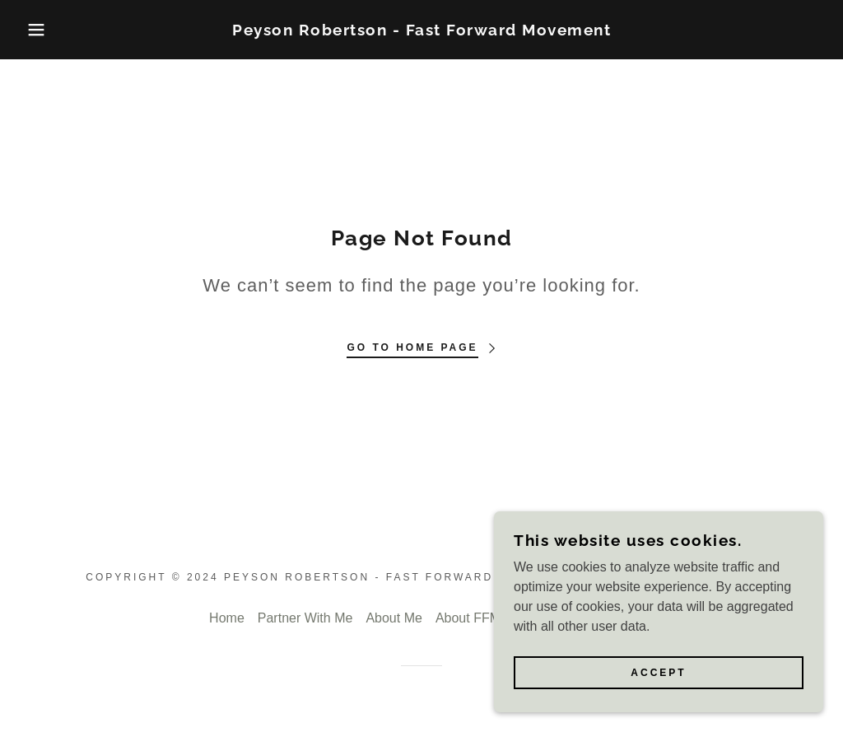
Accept (658, 672)
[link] (421, 31)
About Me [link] (394, 618)
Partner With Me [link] (305, 618)
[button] (42, 29)
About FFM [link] (468, 618)
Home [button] (227, 618)
